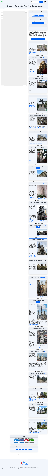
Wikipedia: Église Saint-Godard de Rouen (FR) (35, 143)
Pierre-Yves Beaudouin (40, 220)
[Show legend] (26, 11)
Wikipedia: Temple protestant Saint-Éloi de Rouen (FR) (32, 256)
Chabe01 (40, 111)
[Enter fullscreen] (2, 18)
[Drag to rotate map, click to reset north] (2, 14)
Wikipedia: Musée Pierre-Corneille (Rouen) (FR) (31, 220)
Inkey (40, 74)
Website (44, 127)
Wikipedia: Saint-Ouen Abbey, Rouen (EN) (35, 369)
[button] (16, 440)
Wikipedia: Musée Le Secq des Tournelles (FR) (36, 127)
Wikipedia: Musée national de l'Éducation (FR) (32, 399)
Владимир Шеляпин (40, 198)
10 (31, 449)
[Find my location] (2, 16)
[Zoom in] (2, 11)
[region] (14, 48)
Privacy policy (26, 464)
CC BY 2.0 (46, 235)
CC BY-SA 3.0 (42, 51)
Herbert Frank (38, 235)
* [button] (38, 226)
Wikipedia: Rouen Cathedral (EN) (34, 324)
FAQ (20, 464)
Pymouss (40, 398)
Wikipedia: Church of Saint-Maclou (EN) (35, 347)
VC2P (38, 429)
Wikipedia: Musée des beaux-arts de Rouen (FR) (32, 178)
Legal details (22, 464)
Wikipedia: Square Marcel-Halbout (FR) (34, 432)
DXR (40, 296)
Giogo (40, 51)
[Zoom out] (2, 13)
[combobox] (35, 2)
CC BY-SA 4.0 (42, 111)
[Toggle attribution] (26, 85)
